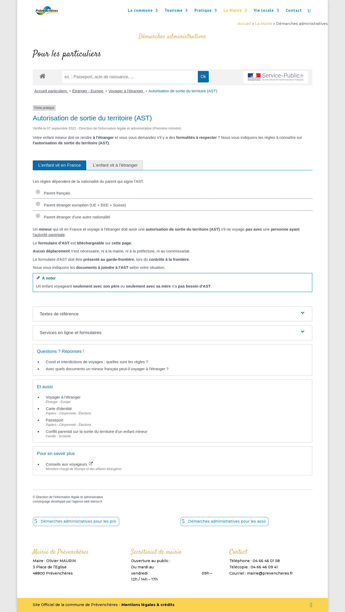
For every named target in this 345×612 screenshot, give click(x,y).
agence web (81, 501)
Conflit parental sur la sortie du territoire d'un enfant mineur (96, 431)
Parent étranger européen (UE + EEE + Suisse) (80, 205)
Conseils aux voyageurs (69, 464)
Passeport (54, 420)
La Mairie (233, 11)
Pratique (203, 11)
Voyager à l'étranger (126, 91)
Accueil (244, 23)
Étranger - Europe (88, 91)
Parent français (52, 193)
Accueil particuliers (51, 91)
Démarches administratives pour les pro (78, 521)
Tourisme (174, 11)
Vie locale (264, 11)
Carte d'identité (59, 408)
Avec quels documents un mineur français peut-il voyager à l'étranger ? (107, 369)
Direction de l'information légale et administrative (69, 497)
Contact (294, 11)
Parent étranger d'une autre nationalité (72, 217)
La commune (140, 11)
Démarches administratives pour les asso (227, 521)
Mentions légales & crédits (147, 604)
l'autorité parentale (49, 234)
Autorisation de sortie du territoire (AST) (182, 91)
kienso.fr (96, 501)
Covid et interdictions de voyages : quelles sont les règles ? (97, 362)
